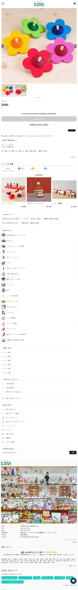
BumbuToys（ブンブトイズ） (17, 235)
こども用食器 (11, 318)
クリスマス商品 (12, 323)
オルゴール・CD (12, 301)
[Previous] (3, 46)
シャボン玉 (10, 312)
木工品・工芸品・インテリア (16, 268)
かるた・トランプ (12, 257)
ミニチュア (10, 285)
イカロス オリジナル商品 (15, 246)
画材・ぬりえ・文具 (13, 279)
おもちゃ (9, 241)
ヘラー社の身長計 (12, 296)
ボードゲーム (11, 252)
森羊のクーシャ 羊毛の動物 (16, 334)
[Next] (75, 46)
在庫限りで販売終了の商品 (15, 340)
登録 (73, 452)
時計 (8, 290)
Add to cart (39, 119)
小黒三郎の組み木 (12, 274)
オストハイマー (12, 329)
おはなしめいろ (12, 307)
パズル (9, 263)
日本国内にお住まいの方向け (39, 125)
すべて (8, 168)
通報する (73, 157)
